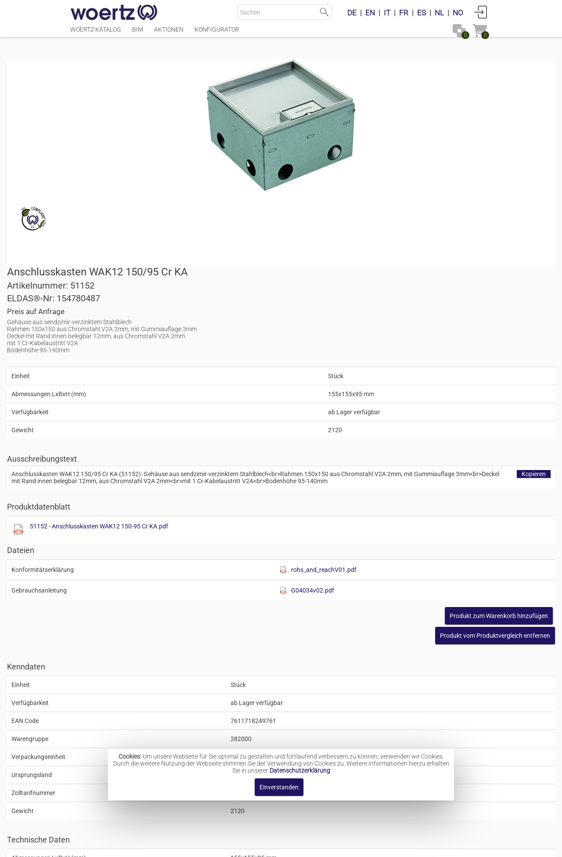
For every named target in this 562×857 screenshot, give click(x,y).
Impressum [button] (206, 846)
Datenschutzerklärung (300, 770)
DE (352, 12)
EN (370, 12)
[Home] (114, 13)
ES (421, 12)
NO (458, 12)
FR (403, 12)
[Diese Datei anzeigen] (297, 356)
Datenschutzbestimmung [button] (334, 846)
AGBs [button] (276, 846)
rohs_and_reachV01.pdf (435, 395)
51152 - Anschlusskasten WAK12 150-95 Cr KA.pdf (377, 352)
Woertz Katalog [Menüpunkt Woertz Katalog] (95, 33)
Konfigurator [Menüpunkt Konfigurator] (217, 33)
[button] (432, 461)
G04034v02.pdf (423, 416)
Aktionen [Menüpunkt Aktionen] (169, 33)
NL (439, 12)
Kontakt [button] (246, 846)
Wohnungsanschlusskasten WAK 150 (303, 730)
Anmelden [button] (480, 11)
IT (387, 12)
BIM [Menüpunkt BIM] (137, 33)
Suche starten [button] (324, 12)
